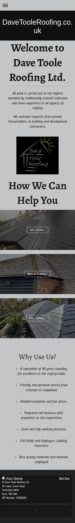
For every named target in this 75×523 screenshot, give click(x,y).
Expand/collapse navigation (37, 5)
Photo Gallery (36, 318)
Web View (64, 478)
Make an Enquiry (36, 274)
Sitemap (18, 478)
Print (7, 478)
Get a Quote (36, 230)
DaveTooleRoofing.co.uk (37, 26)
